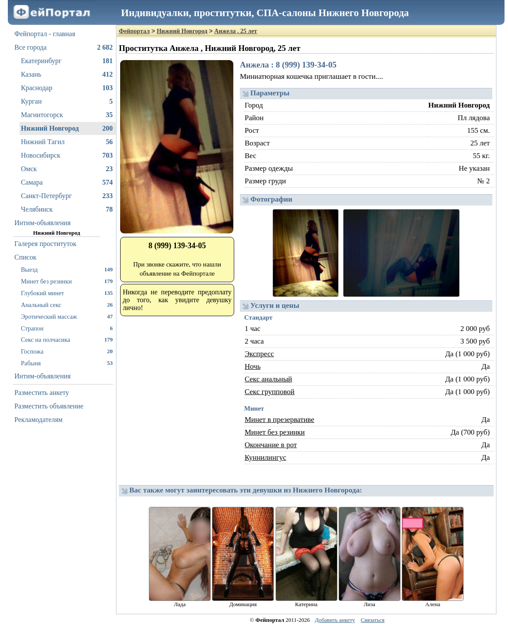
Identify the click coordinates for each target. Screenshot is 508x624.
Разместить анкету (41, 392)
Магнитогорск (67, 114)
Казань (67, 74)
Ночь (253, 366)
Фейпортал (134, 31)
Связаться (373, 620)
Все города (63, 47)
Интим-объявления (42, 222)
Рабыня (67, 363)
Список (25, 257)
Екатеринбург (67, 60)
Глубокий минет (67, 293)
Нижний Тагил (67, 141)
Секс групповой (270, 392)
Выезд (67, 269)
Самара (67, 182)
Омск (67, 168)
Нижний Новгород (67, 128)
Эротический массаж (67, 316)
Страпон (67, 328)
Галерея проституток (45, 243)
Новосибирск (67, 155)
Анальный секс (67, 305)
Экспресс (259, 354)
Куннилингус (265, 457)
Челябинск (67, 209)
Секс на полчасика (67, 339)
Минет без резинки (67, 281)
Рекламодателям (38, 419)
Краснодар (67, 87)
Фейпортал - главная (44, 33)
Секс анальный (268, 379)
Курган (67, 101)
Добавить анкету (335, 620)
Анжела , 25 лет (235, 31)
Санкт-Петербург (67, 195)
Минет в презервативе (279, 419)
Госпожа (67, 351)
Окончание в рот (271, 445)
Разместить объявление (49, 406)
